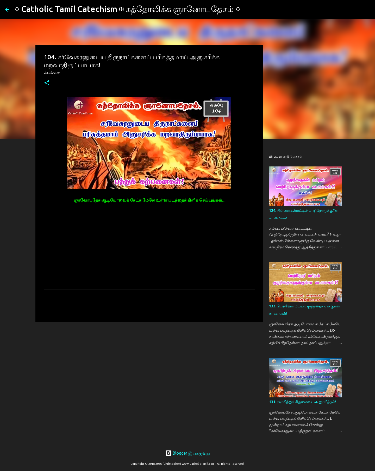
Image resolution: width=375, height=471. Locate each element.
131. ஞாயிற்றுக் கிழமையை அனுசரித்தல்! (302, 402)
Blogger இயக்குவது (187, 453)
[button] (47, 83)
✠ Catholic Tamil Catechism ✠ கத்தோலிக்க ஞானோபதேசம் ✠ (127, 9)
